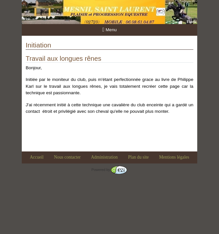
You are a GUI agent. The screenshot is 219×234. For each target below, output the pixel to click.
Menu (109, 29)
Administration (104, 157)
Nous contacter (67, 157)
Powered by (109, 170)
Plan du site (138, 157)
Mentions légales (174, 157)
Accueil (37, 157)
